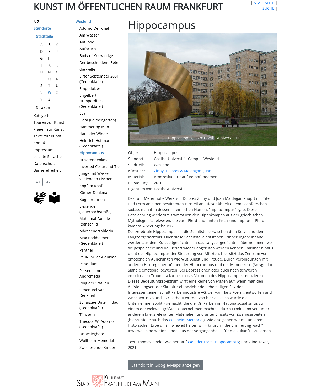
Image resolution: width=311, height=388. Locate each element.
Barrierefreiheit (47, 170)
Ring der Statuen (94, 282)
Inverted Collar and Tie (99, 166)
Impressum (43, 149)
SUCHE (268, 8)
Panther (86, 250)
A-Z (36, 21)
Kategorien (43, 115)
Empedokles (90, 88)
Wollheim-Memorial (96, 340)
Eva (82, 113)
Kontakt (40, 142)
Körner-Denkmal (93, 192)
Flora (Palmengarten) (97, 120)
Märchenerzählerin (96, 230)
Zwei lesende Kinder (97, 347)
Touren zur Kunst (49, 122)
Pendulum (88, 263)
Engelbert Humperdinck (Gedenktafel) (91, 101)
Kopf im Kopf (90, 185)
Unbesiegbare (91, 333)
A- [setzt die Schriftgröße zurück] (48, 182)
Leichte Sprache (48, 156)
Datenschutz (45, 163)
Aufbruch (87, 48)
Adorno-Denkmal (94, 28)
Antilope (86, 41)
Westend (83, 21)
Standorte (42, 28)
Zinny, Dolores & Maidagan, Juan (182, 170)
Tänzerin (87, 314)
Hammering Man (94, 126)
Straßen (43, 107)
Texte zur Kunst (47, 136)
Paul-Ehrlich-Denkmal (98, 256)
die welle (87, 69)
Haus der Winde (93, 133)
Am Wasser (89, 35)
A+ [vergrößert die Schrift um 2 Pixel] (38, 182)
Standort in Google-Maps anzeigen (165, 365)
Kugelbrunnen (92, 199)
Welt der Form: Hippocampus (213, 341)
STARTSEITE (264, 2)
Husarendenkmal (94, 159)
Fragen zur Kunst (49, 129)
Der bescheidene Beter (99, 62)
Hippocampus (91, 152)
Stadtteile (44, 36)
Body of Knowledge (96, 55)
